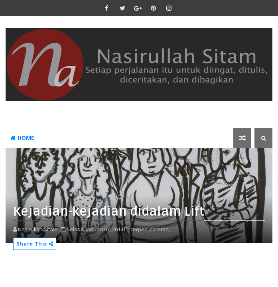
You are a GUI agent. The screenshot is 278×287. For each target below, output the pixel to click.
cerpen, (139, 229)
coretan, (160, 229)
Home (22, 138)
